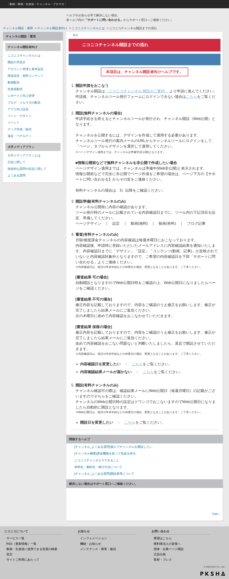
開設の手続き (17, 62)
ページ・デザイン (20, 116)
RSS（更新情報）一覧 (21, 543)
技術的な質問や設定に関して (27, 168)
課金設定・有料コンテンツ (25, 75)
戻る (75, 35)
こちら (191, 97)
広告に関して (17, 162)
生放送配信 (15, 89)
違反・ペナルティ (20, 136)
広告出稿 (160, 554)
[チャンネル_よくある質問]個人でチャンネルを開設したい (113, 446)
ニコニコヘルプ (33, 17)
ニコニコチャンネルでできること (96, 460)
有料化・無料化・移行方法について (98, 467)
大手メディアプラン (21, 147)
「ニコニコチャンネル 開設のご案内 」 (137, 91)
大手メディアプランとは (24, 155)
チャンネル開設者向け (52, 28)
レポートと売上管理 (21, 95)
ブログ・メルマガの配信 (24, 102)
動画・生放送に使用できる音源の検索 (31, 549)
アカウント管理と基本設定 (25, 69)
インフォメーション (93, 538)
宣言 (9, 554)
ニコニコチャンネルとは (88, 28)
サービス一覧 (15, 538)
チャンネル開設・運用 (18, 28)
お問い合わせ (144, 501)
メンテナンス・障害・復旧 (98, 549)
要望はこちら (163, 538)
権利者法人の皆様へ (167, 543)
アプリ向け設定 (18, 109)
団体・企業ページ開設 (169, 549)
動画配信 (14, 82)
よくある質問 (17, 175)
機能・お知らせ (90, 543)
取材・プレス (163, 559)
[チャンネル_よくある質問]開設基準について (104, 473)
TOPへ (216, 514)
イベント (14, 122)
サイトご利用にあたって (22, 559)
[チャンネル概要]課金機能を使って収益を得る (105, 453)
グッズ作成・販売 (20, 129)
